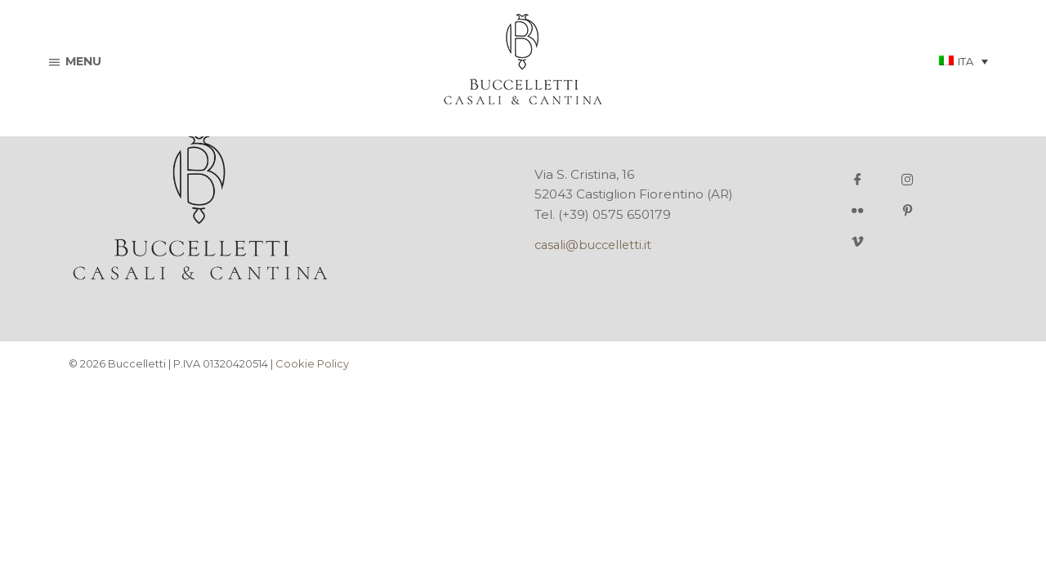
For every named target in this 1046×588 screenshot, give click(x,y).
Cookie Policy (312, 363)
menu (75, 61)
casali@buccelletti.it (592, 245)
